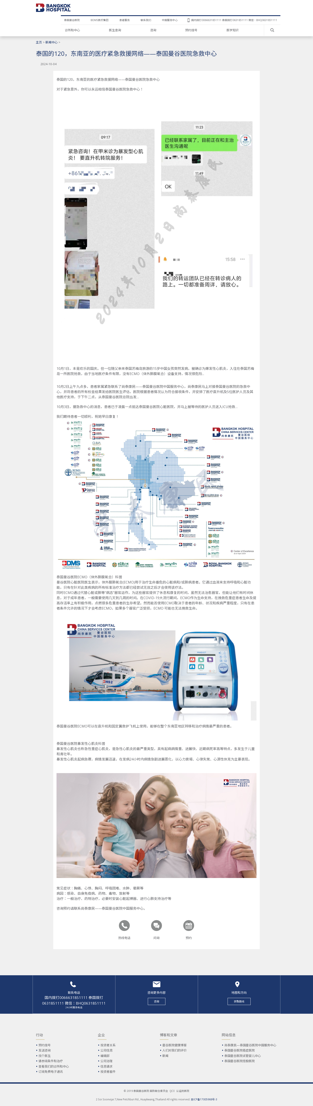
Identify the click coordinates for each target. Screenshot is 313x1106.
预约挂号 (191, 30)
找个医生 (44, 1056)
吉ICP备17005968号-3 (204, 1099)
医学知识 (232, 30)
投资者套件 (108, 1072)
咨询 (153, 30)
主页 (39, 42)
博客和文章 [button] (168, 1035)
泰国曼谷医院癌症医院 (239, 1050)
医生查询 (115, 30)
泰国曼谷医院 (72, 20)
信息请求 (106, 1066)
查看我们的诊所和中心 (53, 1066)
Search (272, 30)
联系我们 (146, 20)
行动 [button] (39, 1035)
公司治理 (106, 1061)
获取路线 (239, 1001)
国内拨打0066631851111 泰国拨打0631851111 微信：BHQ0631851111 (234, 20)
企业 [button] (101, 1035)
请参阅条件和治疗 (50, 1061)
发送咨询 (44, 1050)
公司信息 (106, 1050)
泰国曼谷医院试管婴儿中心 (242, 1056)
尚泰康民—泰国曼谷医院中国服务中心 (250, 1045)
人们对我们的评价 (174, 1050)
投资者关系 (108, 1045)
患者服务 (124, 20)
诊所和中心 (72, 30)
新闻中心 (51, 42)
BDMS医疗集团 (99, 20)
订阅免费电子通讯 (50, 1072)
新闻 (165, 1056)
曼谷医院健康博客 (174, 1045)
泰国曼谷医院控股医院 (239, 1061)
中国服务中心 (170, 20)
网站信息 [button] (229, 1035)
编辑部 (105, 1056)
